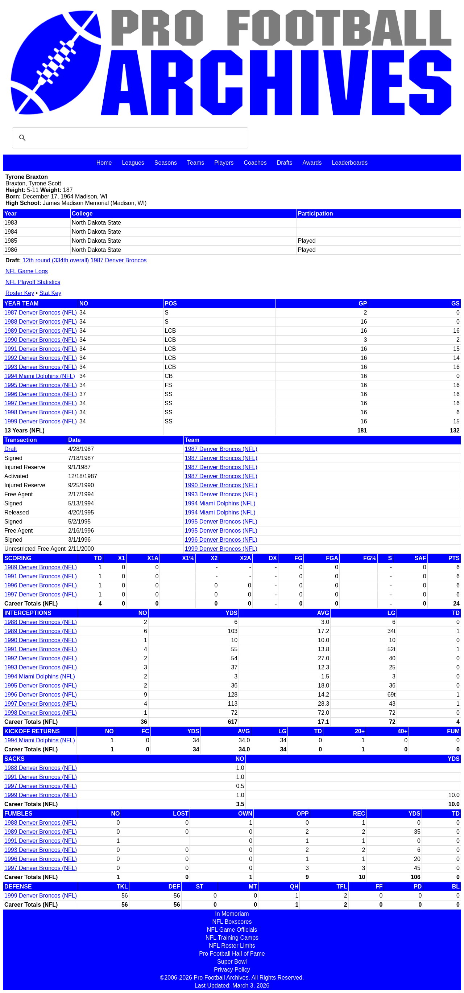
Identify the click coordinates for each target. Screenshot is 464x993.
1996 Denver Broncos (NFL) (40, 394)
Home (104, 163)
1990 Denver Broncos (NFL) (40, 340)
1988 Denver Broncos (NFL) (40, 322)
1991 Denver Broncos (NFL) (40, 349)
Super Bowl (232, 962)
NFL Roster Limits (232, 946)
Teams (195, 163)
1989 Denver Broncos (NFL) (40, 331)
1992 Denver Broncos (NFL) (40, 358)
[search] (129, 138)
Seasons (165, 163)
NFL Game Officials (232, 930)
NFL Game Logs (26, 271)
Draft (10, 449)
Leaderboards (350, 163)
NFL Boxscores (232, 922)
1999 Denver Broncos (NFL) (40, 421)
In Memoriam (232, 914)
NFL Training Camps (232, 938)
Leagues (133, 163)
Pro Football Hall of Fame (232, 954)
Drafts (285, 163)
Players (223, 163)
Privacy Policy (232, 970)
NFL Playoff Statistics (32, 282)
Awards (312, 163)
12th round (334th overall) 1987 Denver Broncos (84, 260)
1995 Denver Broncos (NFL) (40, 385)
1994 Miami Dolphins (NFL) (39, 376)
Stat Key (50, 293)
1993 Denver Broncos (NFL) (40, 367)
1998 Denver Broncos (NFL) (40, 412)
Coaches (255, 163)
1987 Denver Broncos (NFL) (40, 312)
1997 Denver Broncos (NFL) (40, 403)
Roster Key (19, 293)
